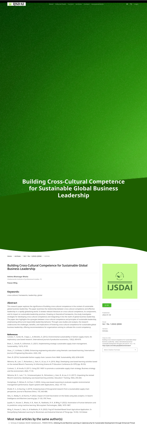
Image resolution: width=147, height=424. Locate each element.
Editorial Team (60, 4)
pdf (107, 305)
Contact (87, 4)
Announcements (98, 4)
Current (71, 4)
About (51, 4)
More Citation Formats (112, 350)
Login (136, 4)
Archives (79, 4)
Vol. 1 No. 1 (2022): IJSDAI (32, 256)
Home (9, 256)
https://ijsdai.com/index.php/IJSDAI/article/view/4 (116, 345)
